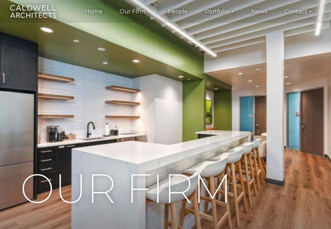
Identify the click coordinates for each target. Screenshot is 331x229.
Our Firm (132, 11)
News (259, 11)
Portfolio (217, 11)
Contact (296, 11)
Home (93, 11)
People (178, 11)
